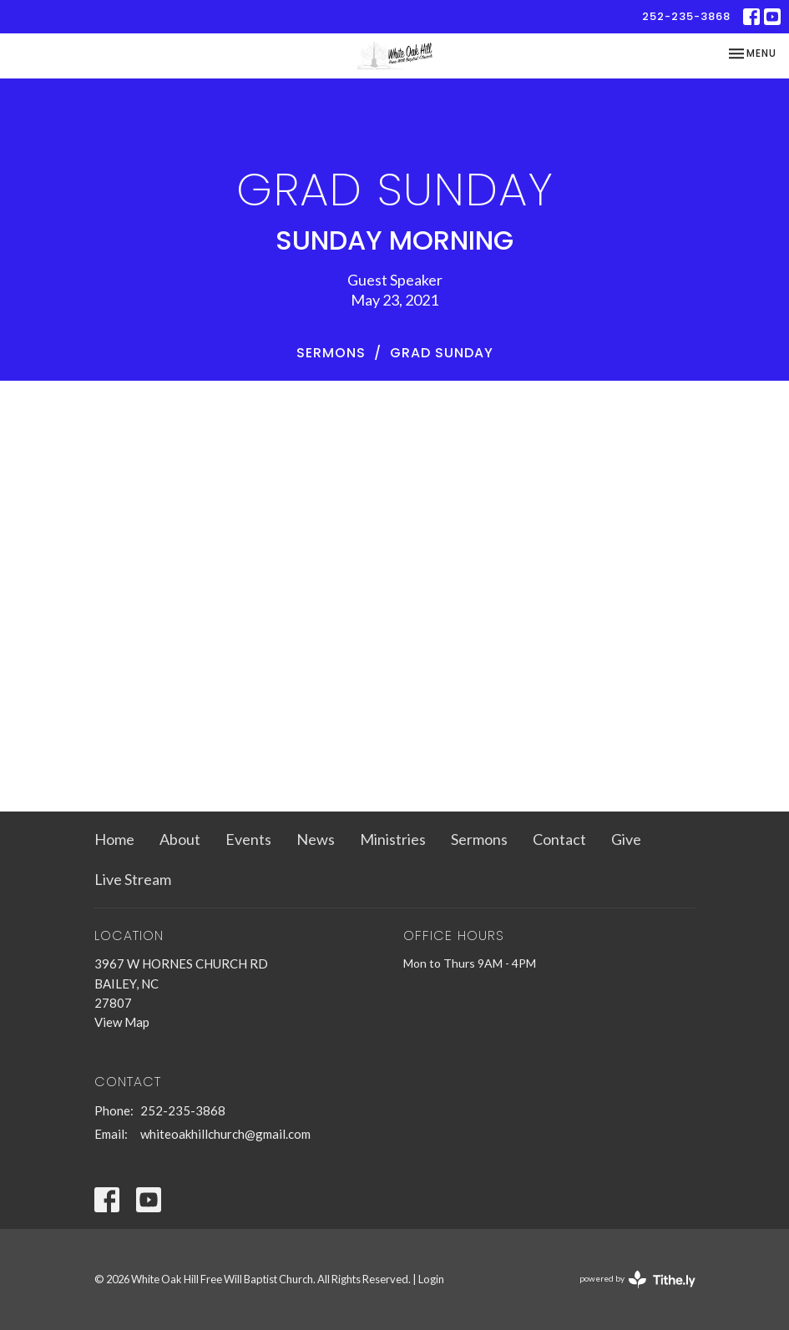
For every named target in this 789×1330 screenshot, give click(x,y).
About (179, 839)
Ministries (393, 839)
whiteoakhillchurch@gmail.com (225, 1133)
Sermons (331, 352)
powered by (637, 1279)
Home (114, 839)
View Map (121, 1021)
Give (626, 839)
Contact (559, 839)
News (315, 839)
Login (431, 1279)
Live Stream (132, 879)
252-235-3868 (686, 16)
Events (248, 839)
